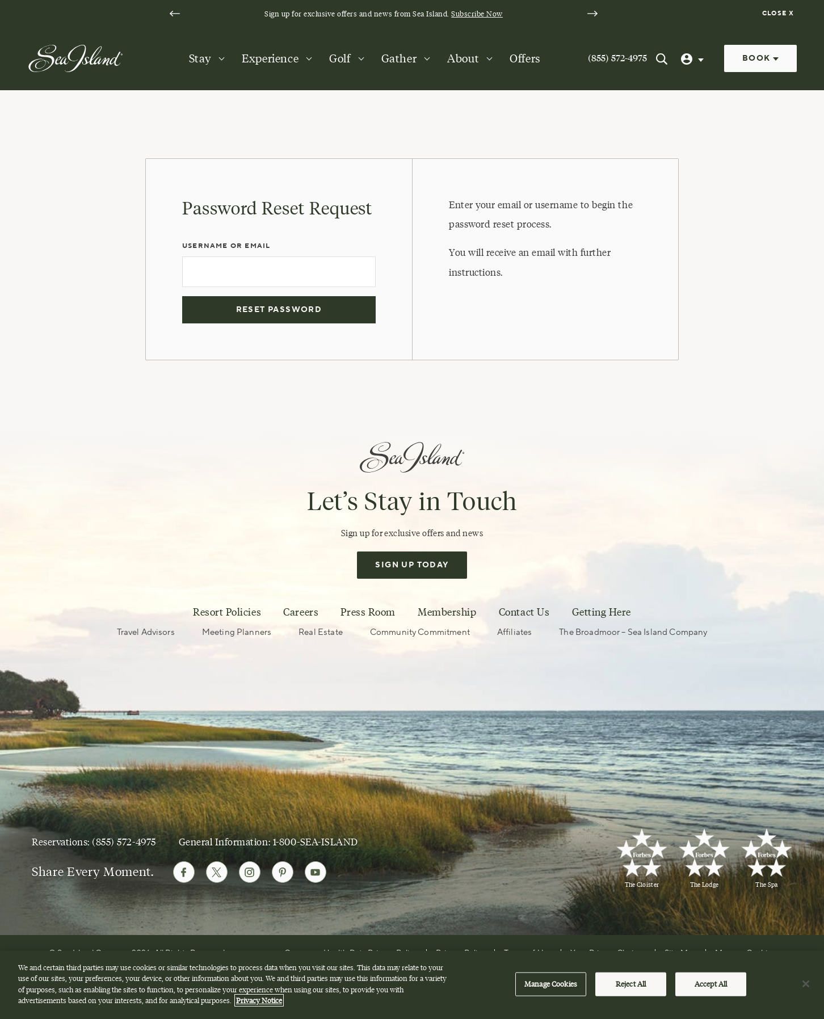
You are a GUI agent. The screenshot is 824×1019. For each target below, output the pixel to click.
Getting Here (601, 612)
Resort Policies (227, 612)
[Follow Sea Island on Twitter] (217, 872)
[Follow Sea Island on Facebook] (184, 872)
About (463, 58)
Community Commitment (420, 632)
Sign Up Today (411, 565)
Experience (270, 58)
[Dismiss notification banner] (779, 14)
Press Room (367, 612)
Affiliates (514, 632)
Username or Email (226, 246)
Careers (300, 612)
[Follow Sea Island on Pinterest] (282, 872)
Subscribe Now (477, 13)
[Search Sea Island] (661, 58)
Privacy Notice (259, 1003)
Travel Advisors (146, 632)
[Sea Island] (75, 58)
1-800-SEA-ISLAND (315, 842)
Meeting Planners (236, 632)
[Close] (805, 987)
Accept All (711, 986)
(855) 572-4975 (617, 58)
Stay (200, 58)
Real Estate (321, 632)
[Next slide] (592, 13)
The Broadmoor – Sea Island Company (633, 632)
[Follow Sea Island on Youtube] (315, 872)
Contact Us (524, 612)
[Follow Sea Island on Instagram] (249, 872)
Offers (525, 58)
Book (760, 58)
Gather (399, 58)
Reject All (631, 986)
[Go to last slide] (174, 13)
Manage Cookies (550, 986)
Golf (339, 58)
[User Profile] (693, 58)
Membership (447, 612)
